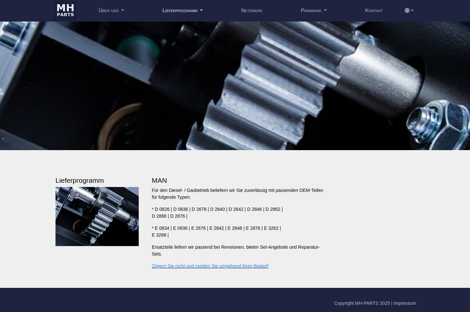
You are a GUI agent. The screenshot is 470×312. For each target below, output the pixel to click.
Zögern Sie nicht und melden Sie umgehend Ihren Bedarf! (210, 266)
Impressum (405, 303)
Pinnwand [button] (312, 10)
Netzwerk (251, 10)
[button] (409, 10)
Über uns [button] (109, 10)
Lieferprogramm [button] (181, 10)
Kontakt (374, 10)
